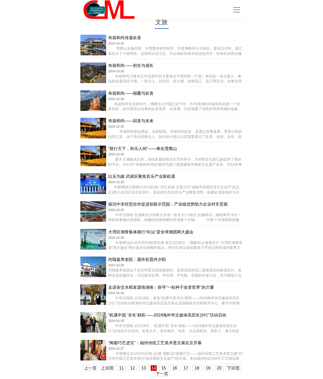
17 (185, 368)
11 (121, 368)
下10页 (233, 368)
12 (132, 368)
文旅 (161, 22)
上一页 (90, 368)
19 (208, 368)
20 (219, 368)
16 (174, 368)
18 (196, 368)
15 (163, 368)
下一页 (162, 374)
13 (143, 368)
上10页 (107, 368)
